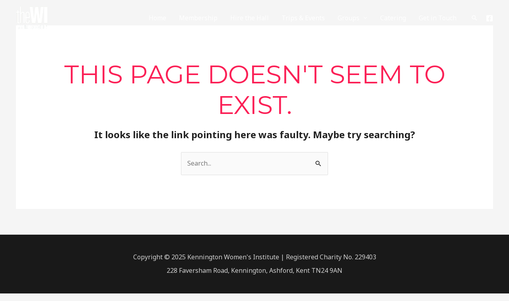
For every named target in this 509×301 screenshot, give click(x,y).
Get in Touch (438, 18)
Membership (198, 18)
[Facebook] (489, 18)
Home (157, 18)
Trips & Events (303, 18)
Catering (393, 18)
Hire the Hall (249, 18)
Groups (348, 18)
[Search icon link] (474, 17)
